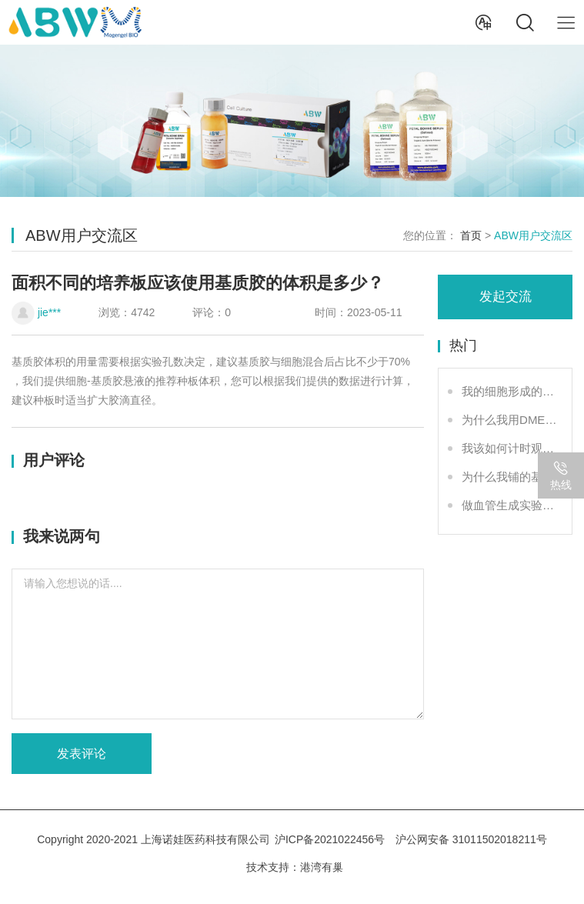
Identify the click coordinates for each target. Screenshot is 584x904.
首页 (471, 235)
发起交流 (505, 296)
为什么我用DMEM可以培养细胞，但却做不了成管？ (511, 419)
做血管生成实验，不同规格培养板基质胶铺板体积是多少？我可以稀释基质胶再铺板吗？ (511, 505)
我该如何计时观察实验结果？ (511, 448)
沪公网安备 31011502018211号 (471, 839)
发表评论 (81, 753)
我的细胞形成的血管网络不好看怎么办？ (511, 391)
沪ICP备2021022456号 (330, 839)
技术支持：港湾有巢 (294, 867)
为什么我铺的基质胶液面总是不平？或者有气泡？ (511, 476)
